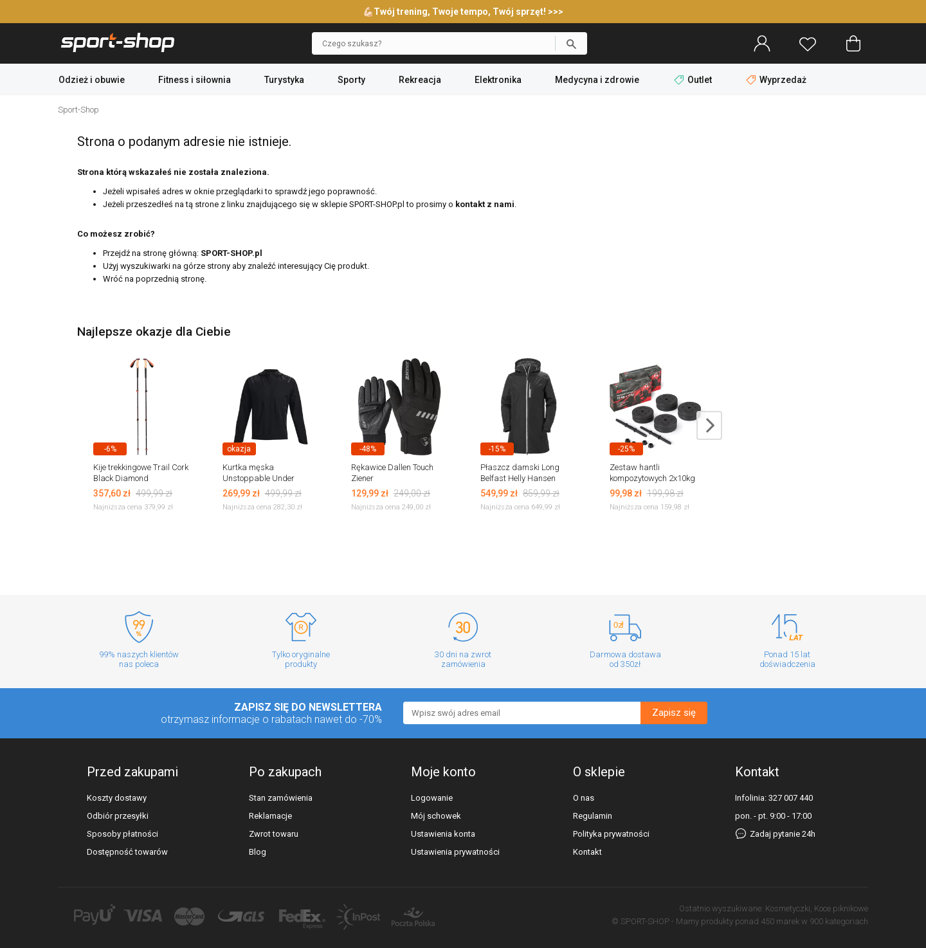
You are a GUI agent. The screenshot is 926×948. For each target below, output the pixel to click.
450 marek (780, 921)
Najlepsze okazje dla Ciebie (154, 331)
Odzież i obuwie (92, 80)
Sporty (351, 80)
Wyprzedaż (776, 80)
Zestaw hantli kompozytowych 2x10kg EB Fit (652, 478)
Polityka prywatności (611, 834)
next (709, 425)
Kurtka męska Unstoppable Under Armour (258, 478)
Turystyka (284, 80)
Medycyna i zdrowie (597, 80)
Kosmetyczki (787, 908)
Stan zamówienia (281, 798)
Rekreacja (420, 80)
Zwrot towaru (273, 834)
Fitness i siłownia (194, 80)
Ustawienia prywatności (455, 852)
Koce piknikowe (841, 908)
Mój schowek (436, 816)
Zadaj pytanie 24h (775, 834)
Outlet (694, 80)
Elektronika (498, 80)
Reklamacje (270, 816)
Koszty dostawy (117, 798)
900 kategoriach (839, 921)
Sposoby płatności (122, 834)
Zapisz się (674, 712)
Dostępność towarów (127, 852)
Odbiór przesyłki (118, 816)
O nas (583, 798)
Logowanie (432, 798)
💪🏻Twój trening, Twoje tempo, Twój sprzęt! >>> (463, 11)
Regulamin (592, 816)
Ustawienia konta (443, 834)
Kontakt (587, 852)
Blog (257, 852)
